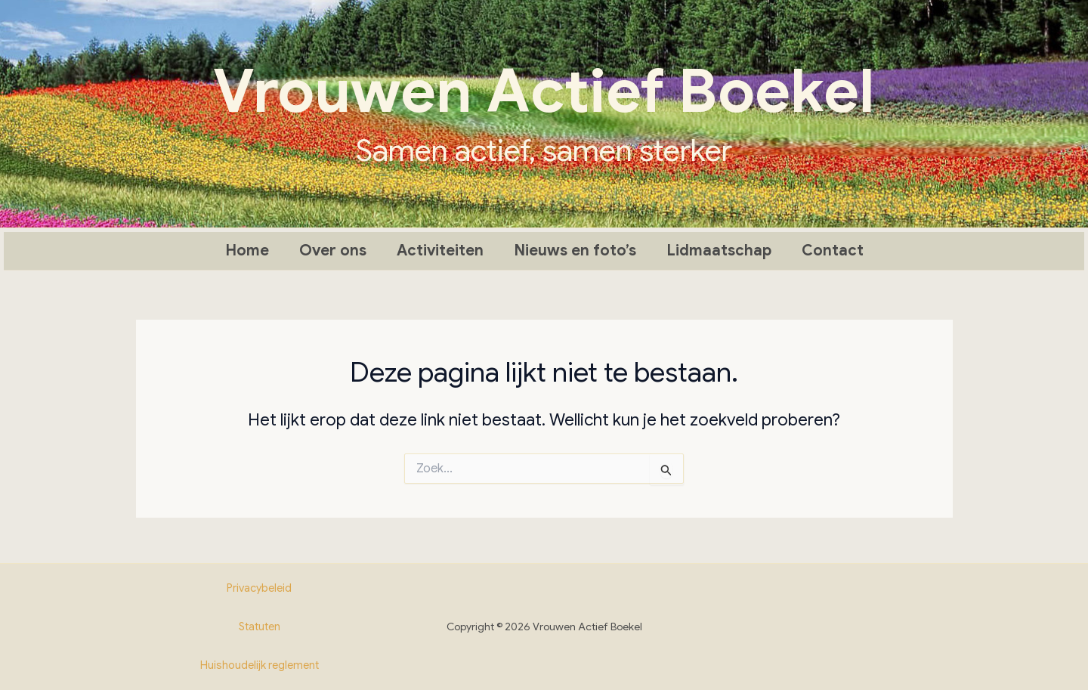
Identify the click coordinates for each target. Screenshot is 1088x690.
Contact (833, 250)
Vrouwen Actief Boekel (544, 91)
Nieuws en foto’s (575, 250)
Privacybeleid (259, 588)
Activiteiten (440, 250)
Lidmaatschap (718, 250)
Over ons (332, 250)
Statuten (259, 626)
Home (247, 250)
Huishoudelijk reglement (259, 665)
